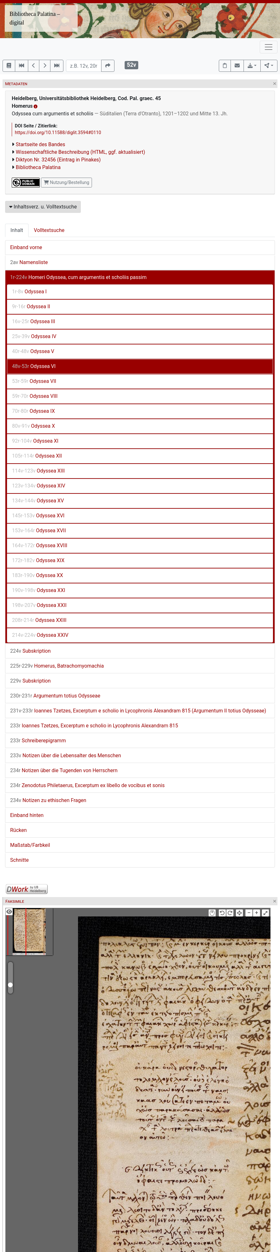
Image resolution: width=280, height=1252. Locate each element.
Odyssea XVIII (39, 545)
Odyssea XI (35, 441)
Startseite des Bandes (40, 144)
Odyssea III (33, 321)
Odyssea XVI (38, 516)
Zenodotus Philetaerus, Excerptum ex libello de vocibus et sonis (87, 785)
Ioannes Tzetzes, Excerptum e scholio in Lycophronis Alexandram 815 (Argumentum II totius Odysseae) (138, 711)
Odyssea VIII (35, 396)
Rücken (18, 830)
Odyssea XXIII (39, 620)
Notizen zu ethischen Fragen (48, 800)
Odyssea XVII (39, 530)
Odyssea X (33, 426)
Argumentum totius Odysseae (55, 696)
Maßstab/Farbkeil (30, 845)
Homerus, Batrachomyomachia (57, 666)
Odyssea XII (37, 456)
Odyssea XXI (38, 590)
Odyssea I (29, 292)
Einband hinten (26, 815)
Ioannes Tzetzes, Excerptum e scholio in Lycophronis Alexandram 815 (94, 726)
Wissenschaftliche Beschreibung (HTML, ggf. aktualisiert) (80, 152)
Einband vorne (26, 247)
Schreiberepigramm (38, 741)
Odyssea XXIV (40, 635)
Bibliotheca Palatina (38, 167)
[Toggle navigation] (268, 47)
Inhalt (16, 230)
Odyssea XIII (38, 471)
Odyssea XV (38, 501)
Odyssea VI (33, 366)
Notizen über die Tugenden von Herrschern (64, 770)
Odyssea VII (34, 381)
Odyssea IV (34, 336)
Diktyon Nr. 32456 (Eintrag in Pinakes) (58, 160)
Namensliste (29, 262)
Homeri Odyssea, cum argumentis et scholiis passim (78, 277)
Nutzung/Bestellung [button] (66, 182)
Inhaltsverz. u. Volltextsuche (43, 207)
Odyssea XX (37, 575)
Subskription (30, 651)
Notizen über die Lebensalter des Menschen (65, 755)
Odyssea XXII (39, 605)
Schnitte (19, 860)
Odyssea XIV (38, 486)
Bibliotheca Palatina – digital (35, 18)
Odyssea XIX (38, 560)
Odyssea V (33, 351)
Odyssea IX (33, 411)
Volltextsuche (49, 230)
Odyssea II (31, 306)
